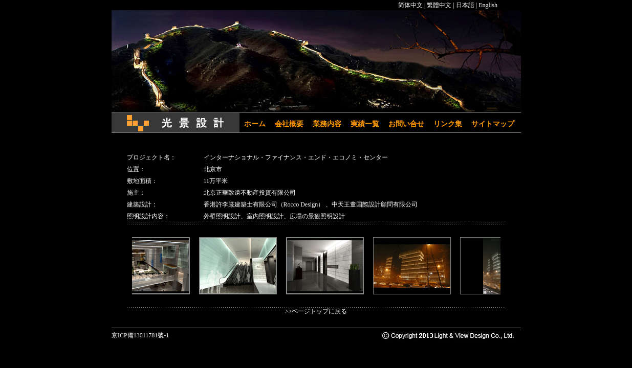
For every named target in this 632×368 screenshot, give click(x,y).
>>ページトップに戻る (316, 311)
